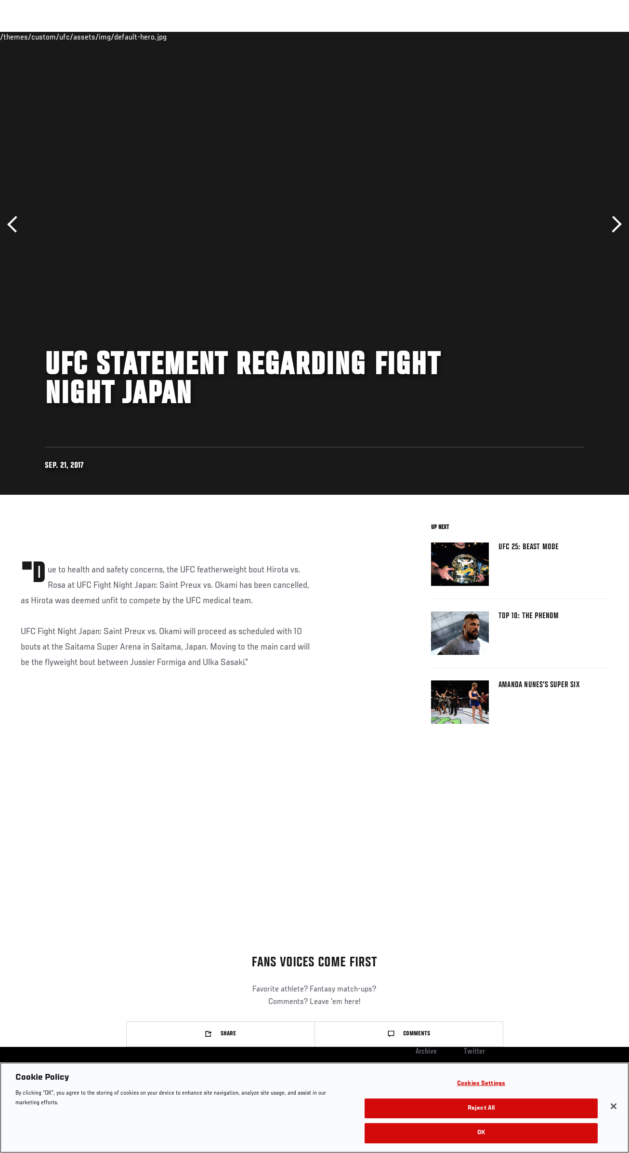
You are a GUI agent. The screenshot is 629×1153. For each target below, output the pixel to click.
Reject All (481, 1108)
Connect (443, 37)
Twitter (474, 1051)
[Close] (613, 1106)
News (148, 37)
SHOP (571, 37)
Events (26, 37)
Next (613, 224)
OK (481, 1133)
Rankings (67, 37)
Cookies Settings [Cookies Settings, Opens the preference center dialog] (481, 1084)
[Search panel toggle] (598, 37)
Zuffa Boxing (528, 37)
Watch (482, 37)
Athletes (110, 37)
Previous (15, 224)
